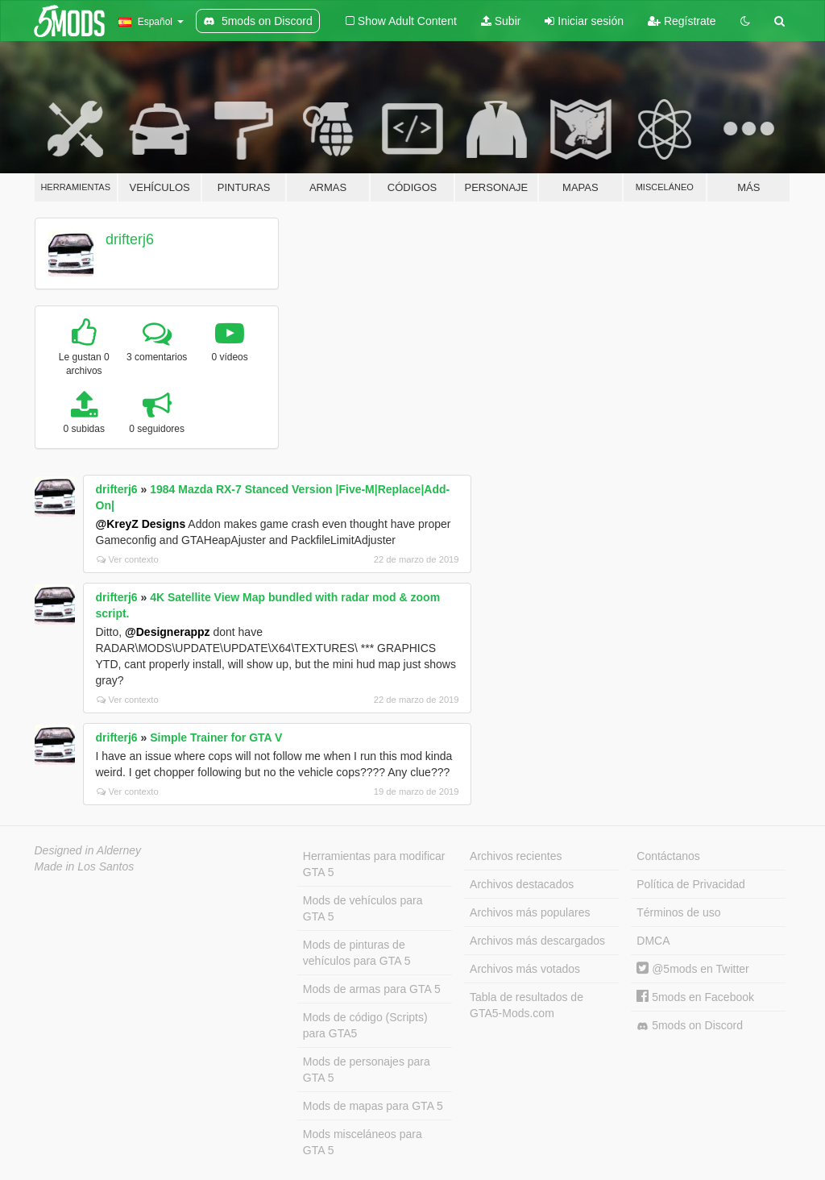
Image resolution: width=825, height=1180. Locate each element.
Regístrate (681, 21)
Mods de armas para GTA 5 (372, 989)
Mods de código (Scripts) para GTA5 (365, 1025)
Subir (501, 21)
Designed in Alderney (88, 850)
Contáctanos (668, 856)
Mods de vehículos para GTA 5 (363, 908)
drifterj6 (130, 239)
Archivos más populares (530, 912)
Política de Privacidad (690, 884)
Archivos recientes (516, 856)
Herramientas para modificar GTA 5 (374, 864)
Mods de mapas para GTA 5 (373, 1105)
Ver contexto (128, 559)
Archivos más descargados (537, 940)
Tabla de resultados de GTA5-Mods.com (526, 1005)
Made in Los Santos (85, 866)
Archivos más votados (525, 968)
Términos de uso (678, 912)
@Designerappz (167, 631)
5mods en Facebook (695, 997)
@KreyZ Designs (141, 523)
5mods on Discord (689, 1025)
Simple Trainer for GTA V (216, 737)
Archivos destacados (522, 884)
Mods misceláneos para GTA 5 (362, 1142)
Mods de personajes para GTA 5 (366, 1069)
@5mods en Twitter (692, 969)
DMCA (653, 940)
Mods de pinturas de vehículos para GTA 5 (357, 952)
